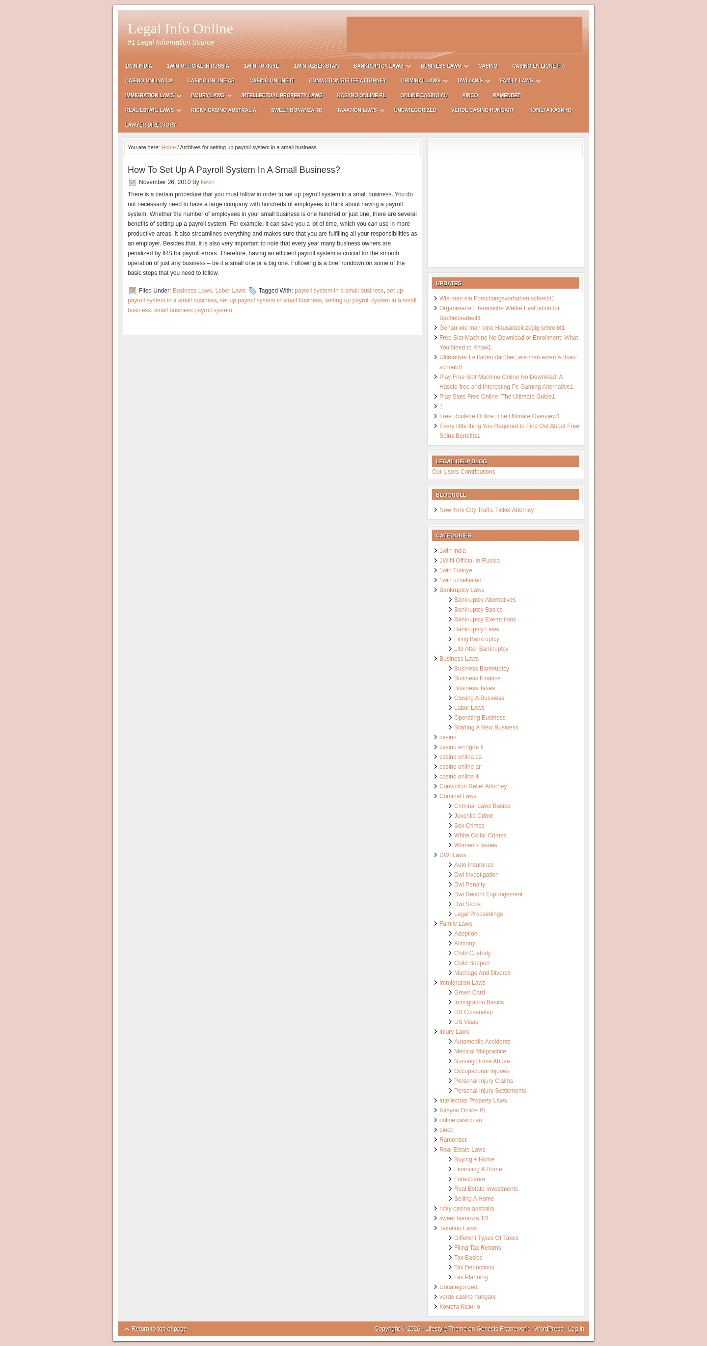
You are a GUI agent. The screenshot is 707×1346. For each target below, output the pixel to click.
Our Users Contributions (463, 471)
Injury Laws (208, 97)
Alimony (464, 943)
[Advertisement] (464, 34)
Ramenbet (507, 95)
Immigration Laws (149, 97)
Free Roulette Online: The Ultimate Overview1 (499, 416)
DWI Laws (470, 82)
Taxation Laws (356, 112)
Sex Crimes (469, 825)
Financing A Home (478, 1169)
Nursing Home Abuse (482, 1061)
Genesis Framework (503, 1328)
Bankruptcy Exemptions (485, 619)
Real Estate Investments (486, 1188)
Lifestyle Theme (446, 1328)
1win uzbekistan (316, 66)
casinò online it (271, 80)
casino (487, 66)
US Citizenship (473, 1012)
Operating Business (480, 717)
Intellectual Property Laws (282, 95)
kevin (208, 182)
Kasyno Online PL (361, 95)
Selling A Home (474, 1198)
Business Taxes (474, 688)
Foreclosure (469, 1179)
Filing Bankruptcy (476, 639)
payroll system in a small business (339, 290)
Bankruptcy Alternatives (485, 599)
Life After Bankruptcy (481, 649)
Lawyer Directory (150, 125)
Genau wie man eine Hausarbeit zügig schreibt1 (502, 327)
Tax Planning (471, 1277)
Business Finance (477, 678)
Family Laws (516, 82)
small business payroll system (193, 310)
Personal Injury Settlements (490, 1090)
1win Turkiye (261, 66)
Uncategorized (415, 110)
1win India (138, 66)
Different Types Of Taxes (486, 1238)
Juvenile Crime (473, 815)
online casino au (424, 95)
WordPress (548, 1328)
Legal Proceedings (478, 914)
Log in (576, 1328)
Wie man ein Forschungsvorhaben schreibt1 (497, 298)
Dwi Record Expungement (488, 894)
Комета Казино (550, 110)
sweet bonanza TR (296, 110)
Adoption (465, 933)
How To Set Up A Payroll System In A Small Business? (234, 170)
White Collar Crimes (480, 835)
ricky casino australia (223, 110)
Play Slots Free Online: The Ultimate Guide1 (497, 396)
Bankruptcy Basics (478, 609)
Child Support (472, 963)
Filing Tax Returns (477, 1247)
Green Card (469, 992)
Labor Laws (230, 290)
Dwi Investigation (476, 874)
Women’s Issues (475, 845)
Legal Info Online (180, 28)
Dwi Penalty (469, 884)
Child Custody (472, 953)
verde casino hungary (483, 110)
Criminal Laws (421, 82)
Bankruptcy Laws (378, 67)
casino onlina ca (149, 80)
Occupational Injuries (481, 1071)
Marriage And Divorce (482, 972)
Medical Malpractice (480, 1051)
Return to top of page (159, 1328)
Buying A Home (474, 1159)
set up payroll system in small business (271, 300)
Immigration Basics (479, 1002)
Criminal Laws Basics (482, 806)
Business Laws (441, 67)
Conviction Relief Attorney (347, 80)
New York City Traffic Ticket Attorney (486, 510)
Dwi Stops (467, 904)
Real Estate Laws (149, 112)
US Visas (466, 1022)
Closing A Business (479, 698)
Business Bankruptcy (481, 668)
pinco (470, 95)
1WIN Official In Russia (198, 66)
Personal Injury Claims (483, 1080)
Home (169, 147)
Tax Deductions (474, 1267)
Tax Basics (468, 1257)
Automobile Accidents (482, 1041)
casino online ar (211, 80)
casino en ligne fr (538, 66)
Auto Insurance (474, 864)
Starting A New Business (486, 727)
